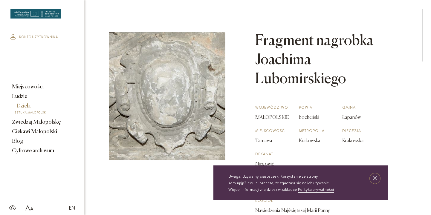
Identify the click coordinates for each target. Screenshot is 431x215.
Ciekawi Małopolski (34, 131)
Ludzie (19, 96)
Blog (17, 141)
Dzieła (38, 109)
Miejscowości (27, 87)
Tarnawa (263, 141)
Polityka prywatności (316, 189)
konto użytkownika (34, 37)
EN (72, 207)
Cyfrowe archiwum (32, 150)
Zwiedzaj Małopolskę (36, 122)
